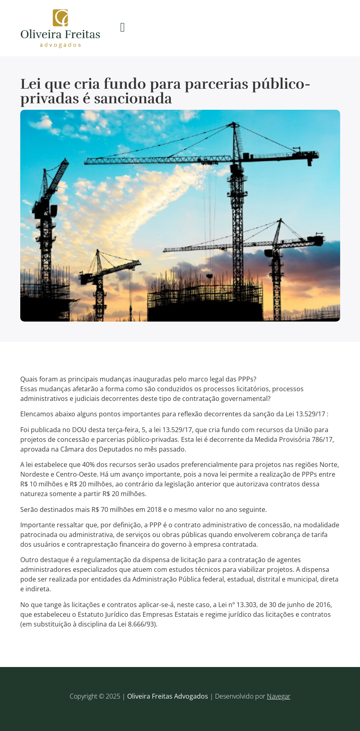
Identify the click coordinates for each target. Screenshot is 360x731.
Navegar (278, 696)
